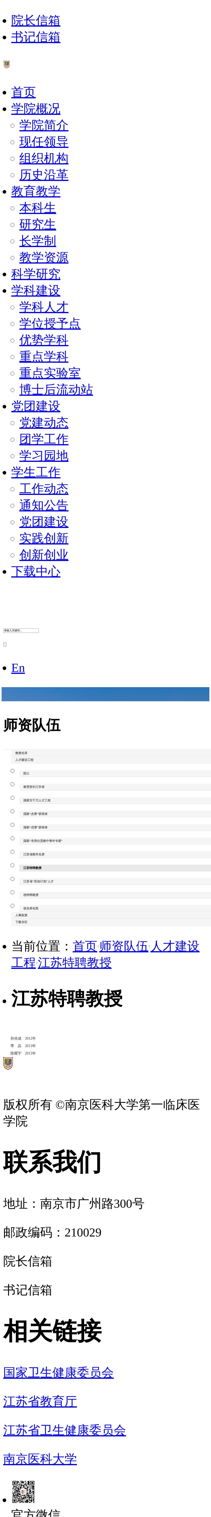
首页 (23, 92)
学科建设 (35, 290)
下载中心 (35, 571)
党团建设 (35, 406)
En (18, 667)
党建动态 (43, 422)
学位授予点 (50, 323)
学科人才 (43, 307)
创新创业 (43, 555)
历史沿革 (43, 175)
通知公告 (43, 505)
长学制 (37, 241)
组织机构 (43, 158)
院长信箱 (35, 20)
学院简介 (43, 125)
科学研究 (35, 274)
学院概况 (35, 108)
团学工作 (43, 439)
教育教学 (35, 191)
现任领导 (43, 142)
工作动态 (43, 489)
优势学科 (43, 340)
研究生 (37, 224)
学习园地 (43, 455)
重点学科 (43, 356)
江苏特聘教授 (75, 962)
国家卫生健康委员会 (58, 1372)
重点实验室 (50, 373)
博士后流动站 (56, 389)
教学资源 (43, 257)
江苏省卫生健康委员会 (64, 1430)
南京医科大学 (40, 1459)
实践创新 (43, 538)
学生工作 (35, 472)
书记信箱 (35, 37)
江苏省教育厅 (40, 1401)
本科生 (37, 208)
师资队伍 (123, 946)
